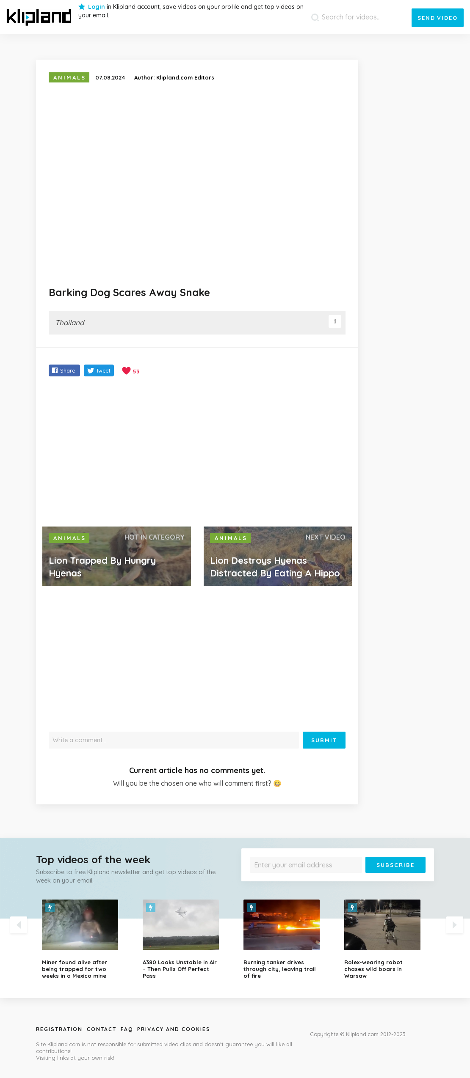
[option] (86, 939)
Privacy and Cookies (173, 1029)
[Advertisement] (197, 452)
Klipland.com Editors (185, 77)
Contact (101, 1029)
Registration (59, 1029)
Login (96, 7)
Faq (127, 1029)
